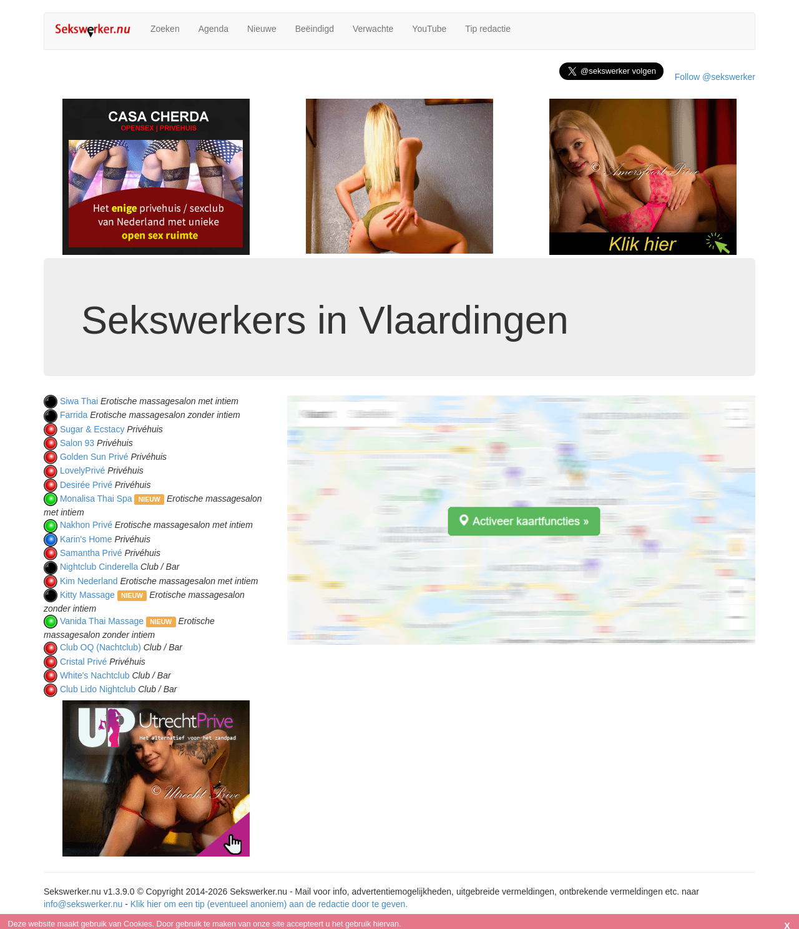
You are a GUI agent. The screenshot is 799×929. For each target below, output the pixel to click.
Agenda (213, 29)
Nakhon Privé (86, 525)
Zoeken (165, 29)
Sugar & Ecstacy (92, 429)
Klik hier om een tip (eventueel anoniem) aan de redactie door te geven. (269, 904)
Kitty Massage (87, 595)
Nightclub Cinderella (99, 567)
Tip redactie (488, 29)
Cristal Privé (83, 662)
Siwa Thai (79, 401)
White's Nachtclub (95, 675)
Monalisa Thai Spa (96, 499)
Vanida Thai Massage (102, 621)
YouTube (429, 29)
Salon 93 (77, 443)
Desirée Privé (86, 485)
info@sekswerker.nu (83, 904)
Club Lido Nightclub (97, 689)
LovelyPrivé (82, 470)
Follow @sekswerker (715, 77)
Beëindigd (314, 29)
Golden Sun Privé (94, 457)
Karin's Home (86, 539)
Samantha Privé (91, 553)
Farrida (73, 415)
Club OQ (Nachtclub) (100, 647)
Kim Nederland (89, 581)
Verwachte (373, 29)
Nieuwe (262, 29)
